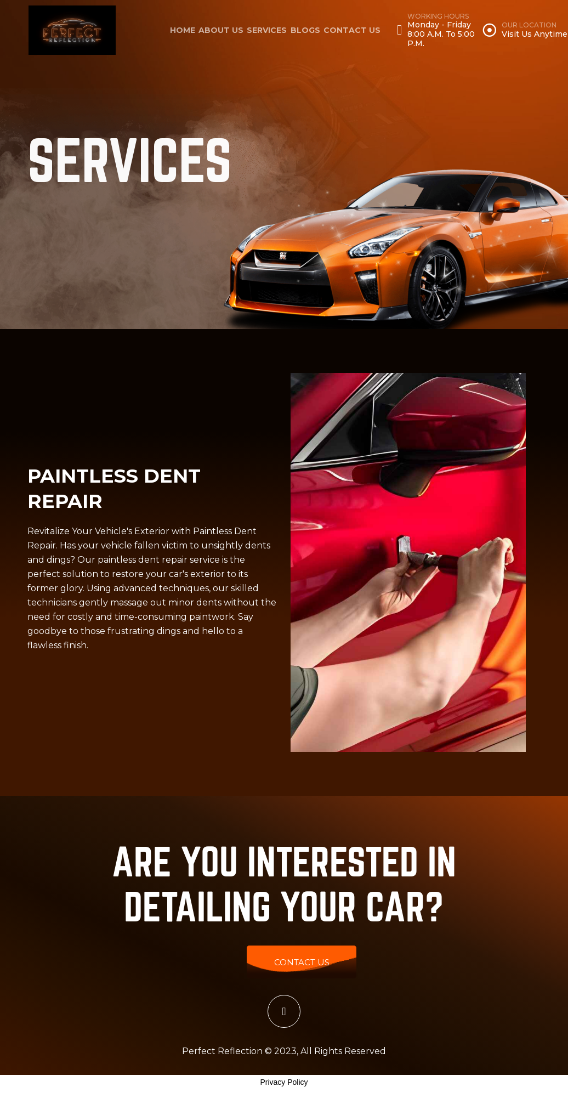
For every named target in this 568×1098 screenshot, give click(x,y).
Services (267, 30)
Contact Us (351, 30)
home (182, 30)
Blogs (305, 30)
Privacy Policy (284, 1082)
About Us (220, 30)
